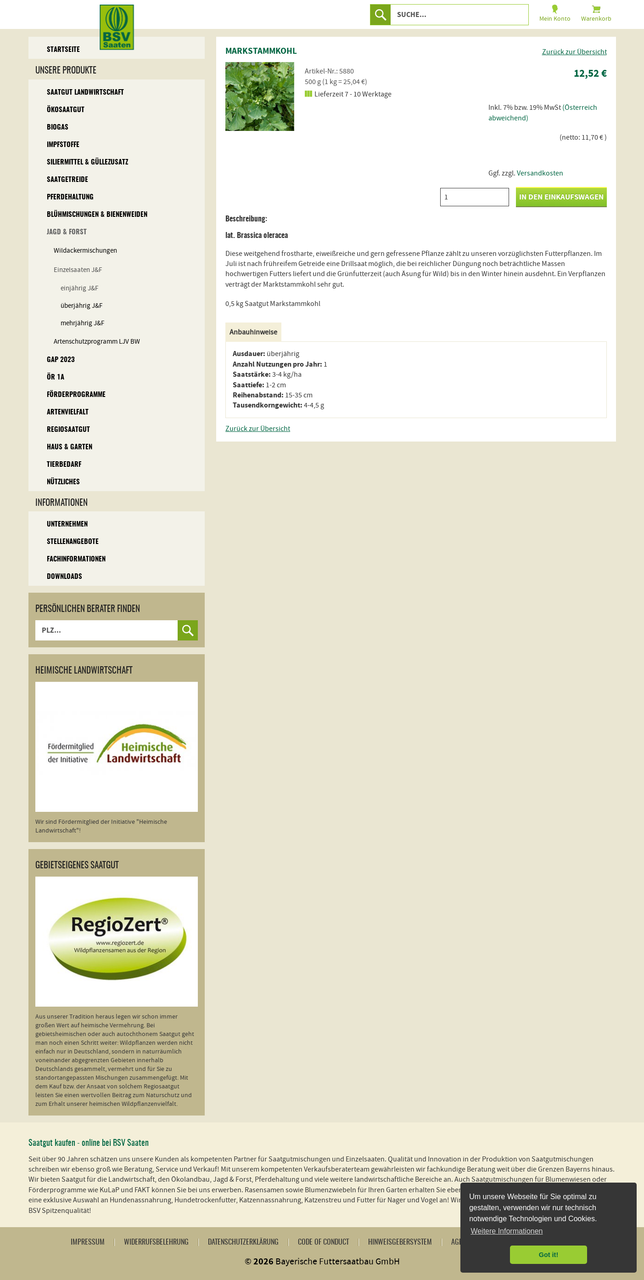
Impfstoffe (63, 145)
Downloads (64, 576)
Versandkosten (540, 173)
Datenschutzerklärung (243, 1242)
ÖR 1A (55, 377)
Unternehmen (67, 524)
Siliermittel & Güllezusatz (87, 162)
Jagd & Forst (67, 232)
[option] (259, 96)
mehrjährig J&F (82, 323)
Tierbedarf (64, 464)
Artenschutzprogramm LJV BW (97, 341)
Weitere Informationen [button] (506, 1231)
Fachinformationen (76, 559)
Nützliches (63, 482)
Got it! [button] (548, 1254)
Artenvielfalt (68, 412)
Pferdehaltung (70, 197)
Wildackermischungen (85, 250)
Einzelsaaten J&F (78, 270)
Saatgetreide (67, 179)
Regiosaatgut (68, 429)
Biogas (57, 127)
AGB (457, 1242)
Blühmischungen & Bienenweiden (97, 214)
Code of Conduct (323, 1242)
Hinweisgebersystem (400, 1242)
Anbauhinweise (253, 332)
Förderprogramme (76, 394)
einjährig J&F (79, 288)
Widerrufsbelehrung (156, 1242)
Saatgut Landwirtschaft (85, 92)
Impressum (88, 1242)
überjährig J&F (81, 305)
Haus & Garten (69, 447)
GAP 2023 (61, 360)
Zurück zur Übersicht (574, 52)
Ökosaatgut (65, 110)
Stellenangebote (73, 541)
